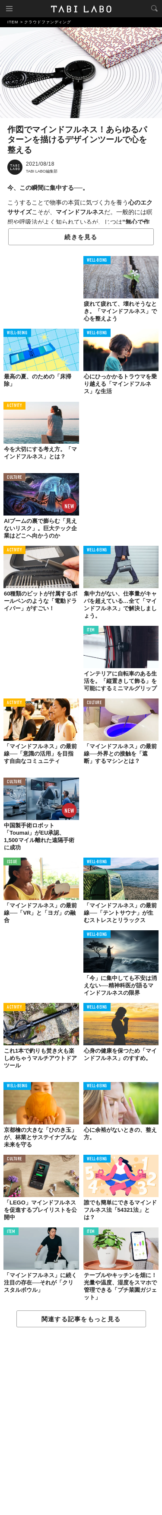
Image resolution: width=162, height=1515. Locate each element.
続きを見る (80, 237)
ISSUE (12, 862)
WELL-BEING (97, 260)
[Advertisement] (81, 1421)
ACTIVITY (14, 406)
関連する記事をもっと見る (81, 1319)
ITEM (91, 630)
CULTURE (14, 477)
